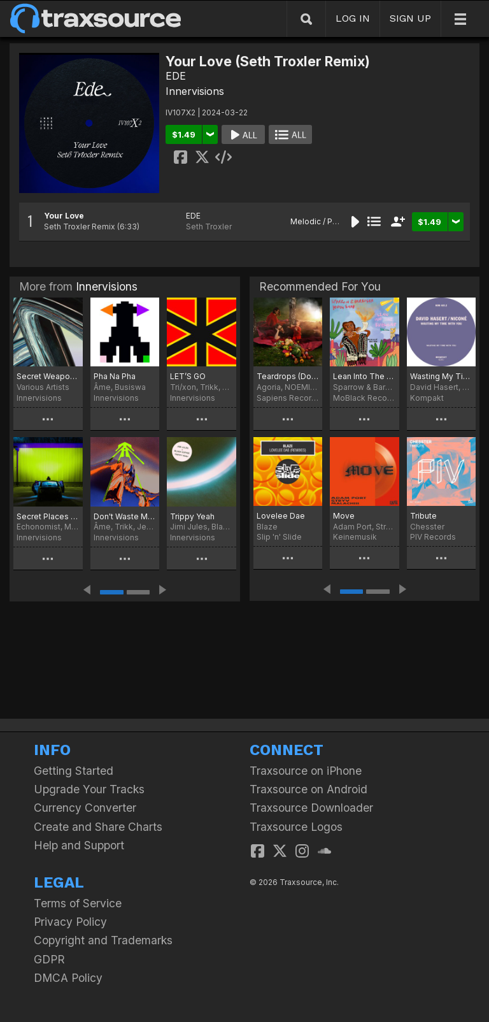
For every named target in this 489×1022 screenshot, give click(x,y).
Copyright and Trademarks (103, 940)
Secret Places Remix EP (48, 516)
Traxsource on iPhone (306, 770)
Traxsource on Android (308, 789)
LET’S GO (188, 376)
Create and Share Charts (98, 826)
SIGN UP (410, 18)
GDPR (49, 959)
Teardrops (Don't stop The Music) (288, 376)
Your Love (64, 215)
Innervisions (195, 91)
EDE (176, 75)
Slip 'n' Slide (279, 537)
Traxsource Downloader (311, 807)
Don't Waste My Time (125, 516)
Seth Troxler (209, 226)
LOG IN (353, 18)
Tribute (423, 516)
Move (344, 516)
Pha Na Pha (115, 376)
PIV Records (433, 537)
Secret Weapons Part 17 (48, 376)
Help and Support (79, 845)
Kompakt (427, 398)
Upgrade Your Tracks (89, 789)
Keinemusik (355, 537)
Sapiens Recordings (288, 398)
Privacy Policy (70, 921)
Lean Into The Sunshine (364, 376)
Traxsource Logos (296, 826)
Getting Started (73, 770)
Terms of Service (78, 903)
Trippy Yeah (192, 516)
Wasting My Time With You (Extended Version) (441, 376)
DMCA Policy (68, 977)
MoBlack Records (364, 398)
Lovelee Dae (281, 516)
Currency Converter (85, 807)
